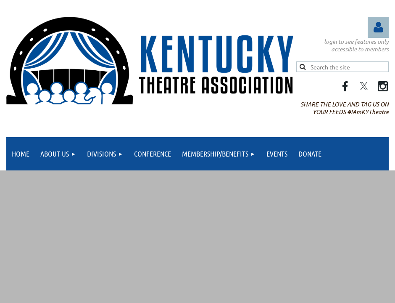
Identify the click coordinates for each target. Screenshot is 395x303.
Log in (378, 27)
